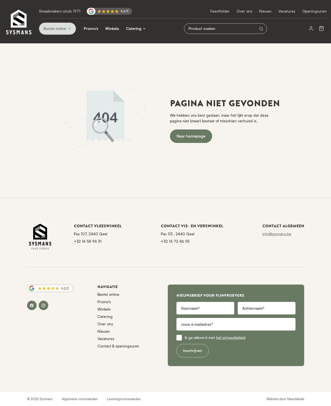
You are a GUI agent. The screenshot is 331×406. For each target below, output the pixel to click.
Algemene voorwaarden (79, 399)
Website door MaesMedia (285, 399)
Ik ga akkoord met (215, 337)
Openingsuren (314, 11)
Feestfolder (220, 11)
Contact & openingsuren (118, 346)
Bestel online (57, 28)
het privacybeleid (230, 337)
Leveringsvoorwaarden (124, 399)
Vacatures (286, 11)
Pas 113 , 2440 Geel (177, 234)
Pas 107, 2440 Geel (90, 234)
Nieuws (265, 11)
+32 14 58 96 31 (88, 241)
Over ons (244, 11)
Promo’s (91, 28)
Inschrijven (192, 350)
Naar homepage (191, 136)
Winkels (112, 28)
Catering (133, 28)
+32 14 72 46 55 (175, 241)
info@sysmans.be (276, 234)
